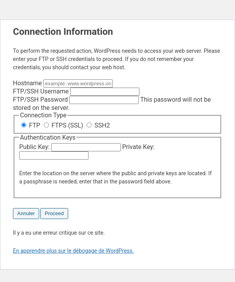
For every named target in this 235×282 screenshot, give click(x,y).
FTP (31, 125)
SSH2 (98, 125)
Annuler (26, 213)
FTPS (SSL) (64, 125)
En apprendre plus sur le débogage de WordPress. (73, 251)
